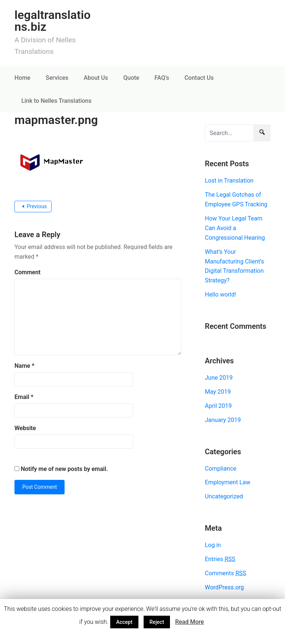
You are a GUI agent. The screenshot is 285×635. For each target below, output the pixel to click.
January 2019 (223, 419)
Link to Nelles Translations (56, 100)
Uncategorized (224, 496)
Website (25, 428)
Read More (189, 621)
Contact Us (199, 77)
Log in (213, 545)
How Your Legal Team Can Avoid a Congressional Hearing (235, 228)
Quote (131, 77)
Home (22, 77)
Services (57, 77)
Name (24, 365)
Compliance (220, 468)
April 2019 (218, 405)
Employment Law (227, 482)
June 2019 (219, 377)
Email (23, 396)
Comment (27, 272)
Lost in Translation (229, 180)
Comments (225, 573)
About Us (95, 77)
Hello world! (220, 294)
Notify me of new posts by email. (64, 468)
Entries (220, 559)
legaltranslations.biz (52, 21)
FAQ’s (161, 77)
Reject (157, 622)
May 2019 (218, 391)
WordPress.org (224, 587)
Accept (124, 622)
